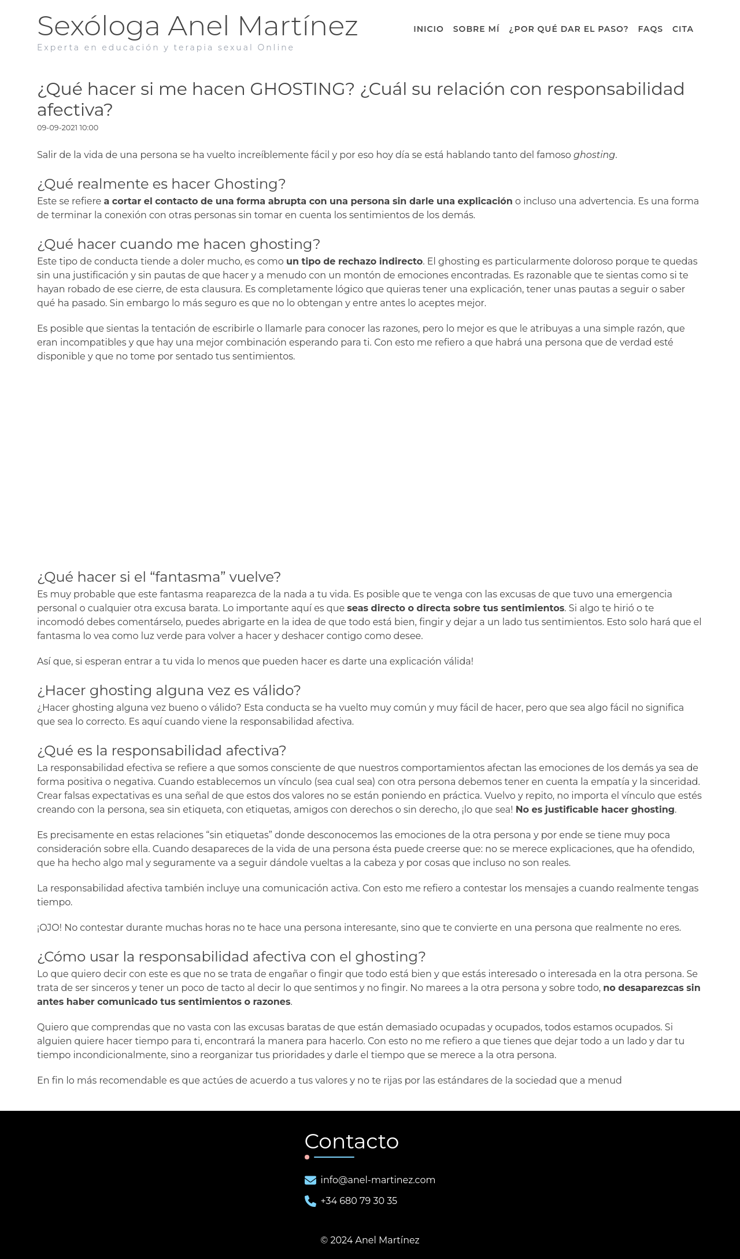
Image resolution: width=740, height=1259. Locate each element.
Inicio (428, 29)
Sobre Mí (476, 29)
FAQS (650, 29)
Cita (683, 29)
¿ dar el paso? (568, 29)
